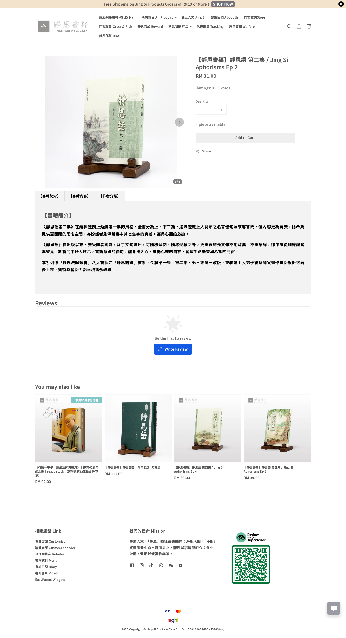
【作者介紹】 (110, 196)
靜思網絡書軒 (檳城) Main (118, 17)
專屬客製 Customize (50, 541)
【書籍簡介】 (50, 196)
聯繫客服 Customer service (55, 548)
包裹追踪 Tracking (210, 26)
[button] (289, 26)
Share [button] (203, 151)
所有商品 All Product (157, 17)
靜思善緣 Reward (150, 26)
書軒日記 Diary (46, 567)
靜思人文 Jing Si (193, 17)
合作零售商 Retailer (49, 554)
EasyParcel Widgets (50, 579)
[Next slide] (179, 122)
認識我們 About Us (225, 17)
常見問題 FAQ (178, 26)
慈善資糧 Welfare (242, 26)
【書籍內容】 (80, 196)
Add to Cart (245, 137)
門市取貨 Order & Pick (115, 26)
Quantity (202, 101)
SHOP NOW (223, 4)
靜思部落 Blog (109, 36)
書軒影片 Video (46, 573)
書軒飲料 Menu (46, 560)
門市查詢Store (254, 17)
